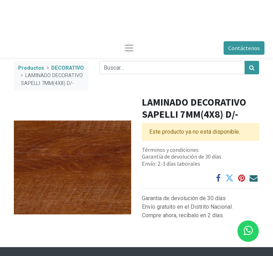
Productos (31, 68)
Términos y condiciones (170, 149)
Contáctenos (244, 48)
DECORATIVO (67, 68)
